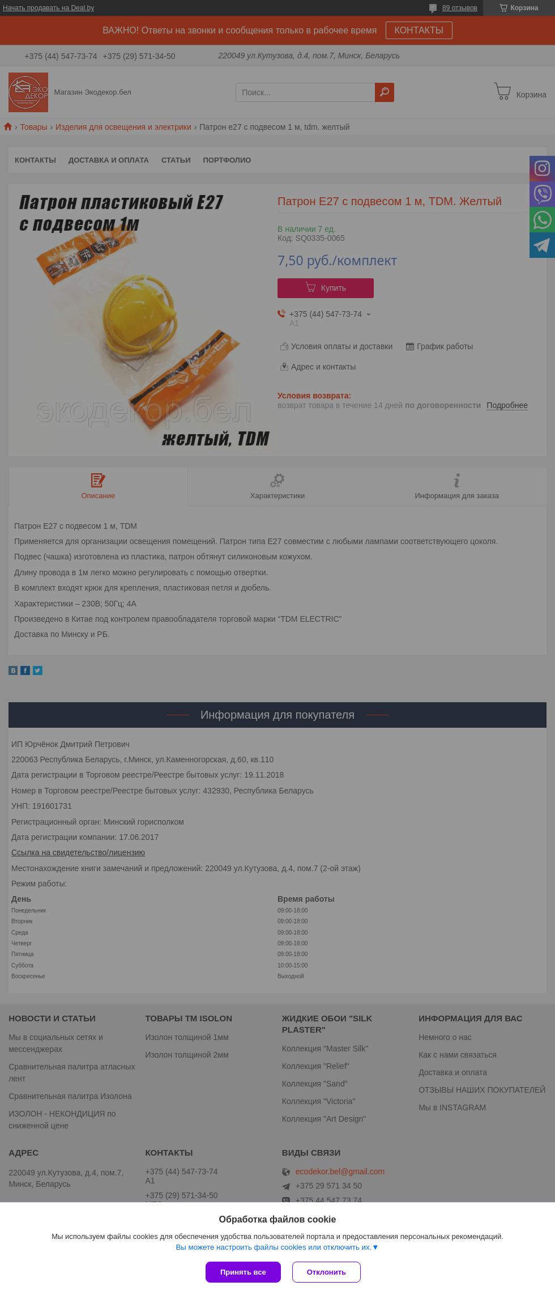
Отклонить (326, 1272)
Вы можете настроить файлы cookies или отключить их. (274, 1247)
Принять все (243, 1272)
